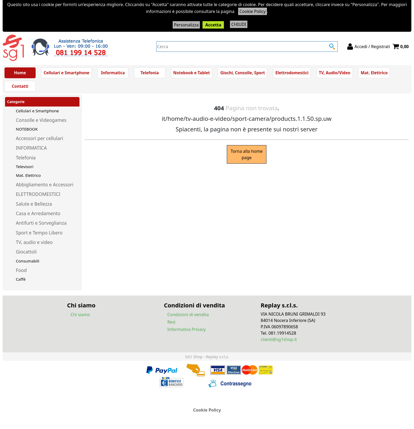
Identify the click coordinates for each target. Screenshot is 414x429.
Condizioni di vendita (188, 314)
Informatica (113, 72)
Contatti (20, 86)
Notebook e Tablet (191, 72)
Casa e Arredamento (38, 213)
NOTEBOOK (27, 129)
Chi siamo (80, 314)
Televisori (24, 166)
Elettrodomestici (291, 72)
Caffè (21, 279)
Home (20, 72)
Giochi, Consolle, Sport (242, 72)
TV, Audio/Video (334, 72)
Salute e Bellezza (34, 204)
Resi (171, 322)
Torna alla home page (246, 154)
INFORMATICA (31, 148)
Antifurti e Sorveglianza (41, 223)
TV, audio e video (34, 242)
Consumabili (27, 261)
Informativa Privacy (186, 329)
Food (21, 270)
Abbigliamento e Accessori (44, 184)
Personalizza (186, 25)
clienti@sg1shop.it (279, 339)
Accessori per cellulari (39, 138)
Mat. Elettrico (374, 72)
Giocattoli (26, 251)
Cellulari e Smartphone (66, 72)
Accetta (213, 25)
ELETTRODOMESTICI (38, 194)
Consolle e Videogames (41, 120)
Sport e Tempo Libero (39, 232)
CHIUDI (238, 24)
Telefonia (149, 72)
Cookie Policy (252, 11)
